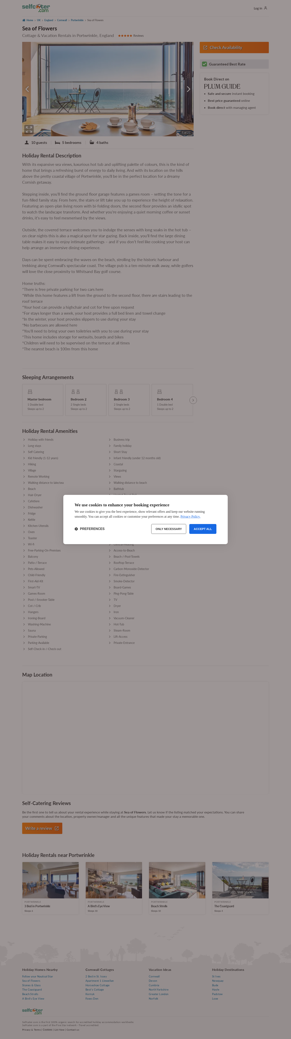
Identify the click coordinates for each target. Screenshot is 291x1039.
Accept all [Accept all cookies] (203, 529)
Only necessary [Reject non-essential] (169, 529)
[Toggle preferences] (90, 529)
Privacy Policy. (190, 516)
